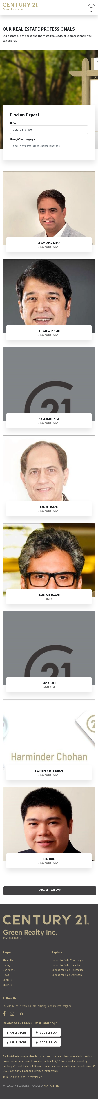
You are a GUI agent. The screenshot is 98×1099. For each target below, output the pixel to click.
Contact (7, 979)
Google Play (46, 1032)
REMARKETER (51, 1085)
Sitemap (7, 984)
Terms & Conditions (14, 1077)
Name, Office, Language (22, 139)
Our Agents (9, 970)
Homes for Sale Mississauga (67, 960)
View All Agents (50, 890)
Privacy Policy (34, 1077)
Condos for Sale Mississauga (68, 970)
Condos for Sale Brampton (67, 975)
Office (13, 123)
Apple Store (16, 1032)
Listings (7, 965)
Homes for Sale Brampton (66, 965)
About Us (8, 960)
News (6, 975)
